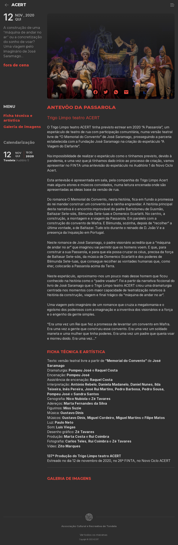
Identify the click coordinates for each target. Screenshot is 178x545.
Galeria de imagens (22, 127)
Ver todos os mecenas (93, 534)
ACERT (19, 5)
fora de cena (16, 65)
